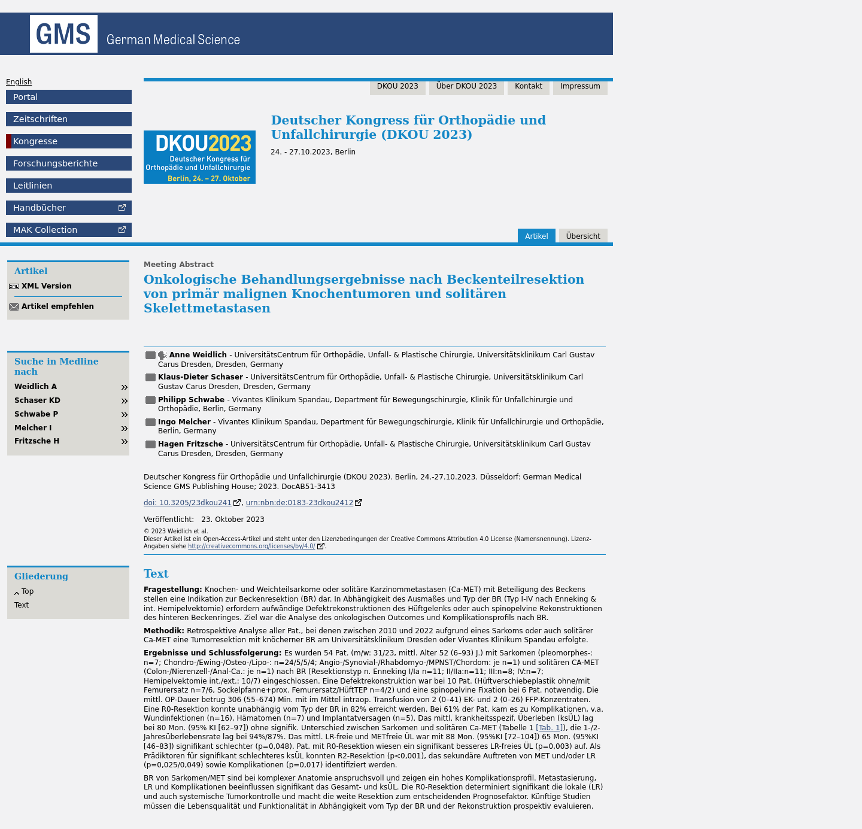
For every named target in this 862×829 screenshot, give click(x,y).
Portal (25, 97)
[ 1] (549, 728)
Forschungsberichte (55, 163)
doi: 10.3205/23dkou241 (188, 503)
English (19, 82)
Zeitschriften (40, 119)
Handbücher (39, 207)
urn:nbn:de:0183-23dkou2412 (300, 503)
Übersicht (583, 236)
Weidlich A (35, 386)
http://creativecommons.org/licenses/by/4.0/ (251, 546)
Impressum (580, 86)
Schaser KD (37, 400)
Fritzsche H (36, 441)
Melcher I (33, 428)
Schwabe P (36, 414)
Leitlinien (32, 185)
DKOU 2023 (397, 86)
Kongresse (35, 141)
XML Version (47, 286)
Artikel (536, 236)
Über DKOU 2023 (466, 86)
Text (21, 605)
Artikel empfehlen (58, 306)
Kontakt (528, 86)
